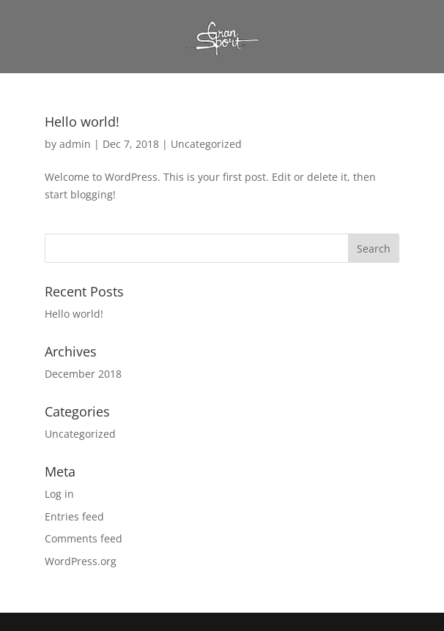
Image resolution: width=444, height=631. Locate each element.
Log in (59, 494)
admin (75, 144)
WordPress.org (80, 561)
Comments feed (83, 538)
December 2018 (83, 374)
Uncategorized (206, 144)
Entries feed (74, 516)
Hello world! (82, 121)
